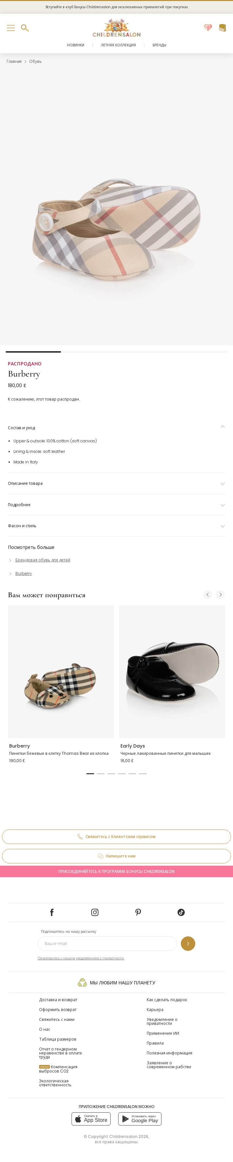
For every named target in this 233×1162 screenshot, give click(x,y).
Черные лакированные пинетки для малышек (165, 753)
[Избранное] (208, 28)
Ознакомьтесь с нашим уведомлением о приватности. (81, 958)
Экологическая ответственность (55, 1083)
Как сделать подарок (167, 999)
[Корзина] (222, 28)
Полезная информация (169, 1053)
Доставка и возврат (58, 999)
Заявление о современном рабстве (169, 1065)
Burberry (24, 373)
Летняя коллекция (118, 45)
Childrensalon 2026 (128, 1136)
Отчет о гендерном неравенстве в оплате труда (60, 1053)
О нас (44, 1029)
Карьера (155, 1009)
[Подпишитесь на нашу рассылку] (188, 943)
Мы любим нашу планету (116, 982)
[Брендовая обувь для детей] (39, 560)
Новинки (75, 45)
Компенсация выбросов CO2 (58, 1069)
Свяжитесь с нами (56, 1019)
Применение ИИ (163, 1033)
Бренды (159, 45)
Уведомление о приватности (162, 1021)
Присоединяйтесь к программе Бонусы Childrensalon (116, 871)
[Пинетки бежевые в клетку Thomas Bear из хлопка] (61, 671)
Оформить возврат (57, 1009)
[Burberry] (20, 573)
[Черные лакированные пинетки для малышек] (172, 671)
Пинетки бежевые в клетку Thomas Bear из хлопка (59, 753)
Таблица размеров (57, 1039)
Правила (155, 1043)
